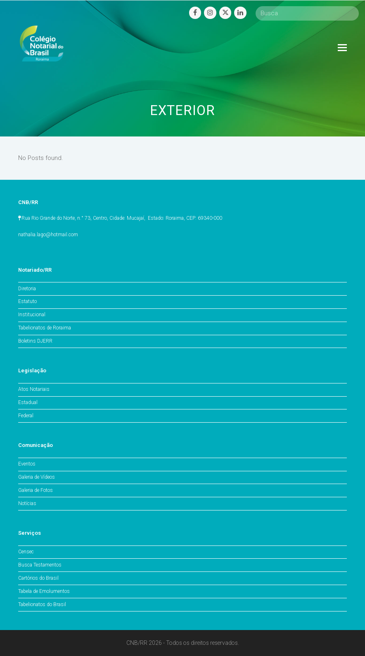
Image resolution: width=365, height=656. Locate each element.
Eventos (27, 464)
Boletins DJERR (35, 341)
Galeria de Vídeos (36, 477)
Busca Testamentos (40, 565)
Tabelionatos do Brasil (42, 604)
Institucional (31, 314)
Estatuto (27, 301)
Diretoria (27, 289)
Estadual (28, 402)
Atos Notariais (34, 389)
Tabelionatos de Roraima (44, 328)
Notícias (27, 503)
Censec (26, 552)
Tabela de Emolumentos (44, 591)
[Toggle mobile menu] (342, 48)
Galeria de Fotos (35, 490)
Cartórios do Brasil (38, 578)
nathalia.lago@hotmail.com (48, 234)
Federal (25, 416)
